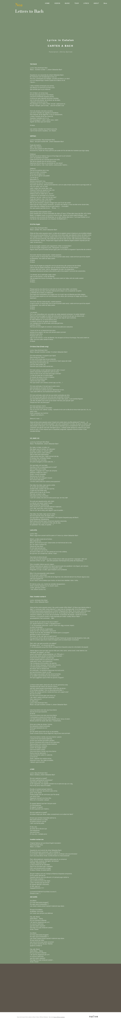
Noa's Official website (59, 1017)
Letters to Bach (29, 12)
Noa (18, 5)
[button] (86, 3)
